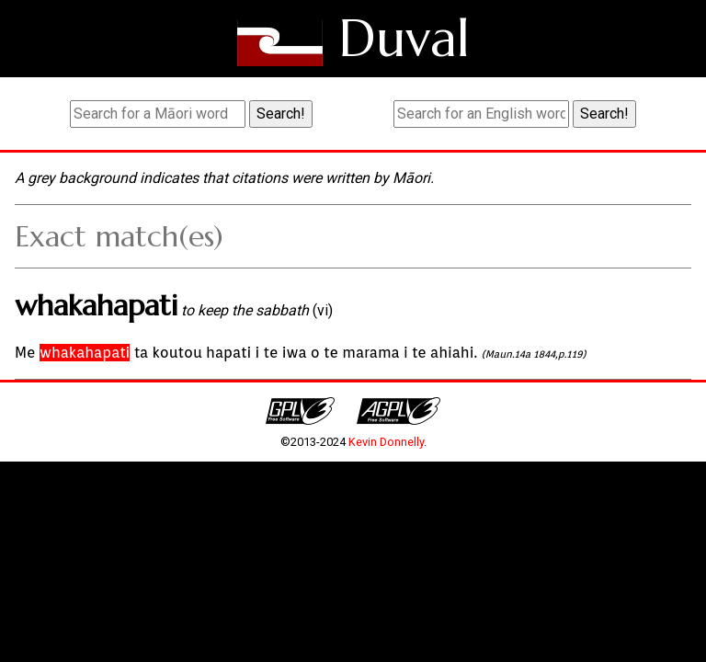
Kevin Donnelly (386, 442)
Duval (404, 38)
